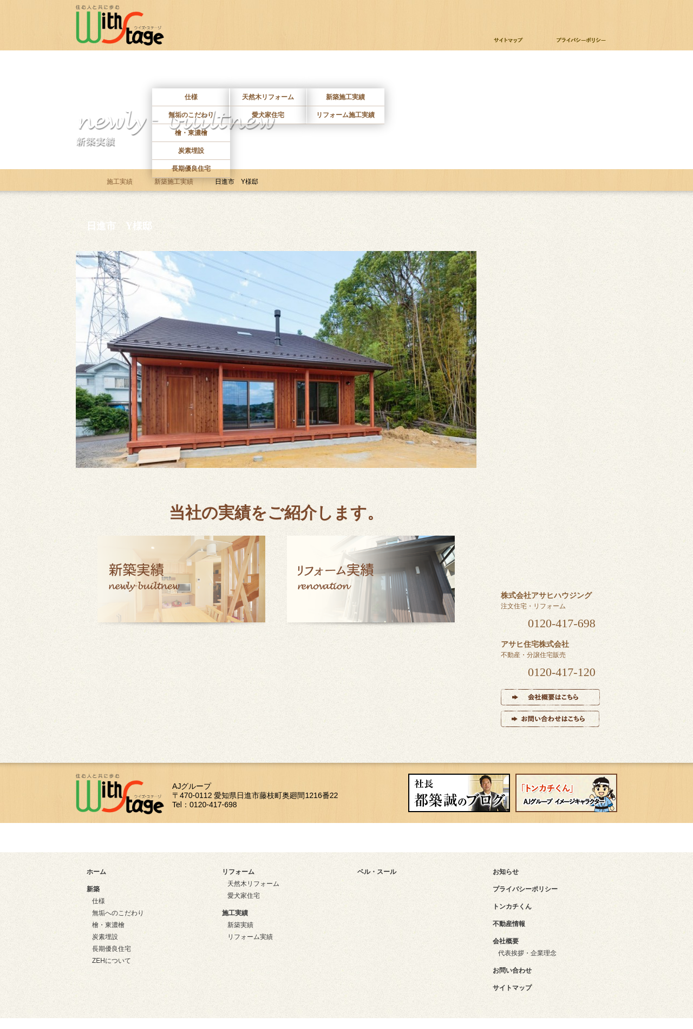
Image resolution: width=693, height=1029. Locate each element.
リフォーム (268, 72)
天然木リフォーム (268, 97)
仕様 (191, 97)
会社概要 (506, 941)
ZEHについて (111, 960)
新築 (191, 72)
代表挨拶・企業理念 (527, 953)
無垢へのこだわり (118, 913)
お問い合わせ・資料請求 (544, 13)
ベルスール (421, 72)
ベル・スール (551, 535)
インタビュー (552, 461)
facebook (390, 837)
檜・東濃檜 (191, 133)
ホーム (114, 72)
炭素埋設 (191, 151)
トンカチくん (512, 906)
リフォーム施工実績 (345, 115)
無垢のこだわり (191, 115)
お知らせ (506, 872)
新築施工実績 (345, 97)
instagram (527, 837)
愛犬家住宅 (268, 115)
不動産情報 (499, 72)
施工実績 (344, 72)
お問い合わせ (576, 72)
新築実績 (240, 925)
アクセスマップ (264, 837)
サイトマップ (125, 837)
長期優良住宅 (191, 168)
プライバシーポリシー (525, 889)
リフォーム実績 (250, 937)
